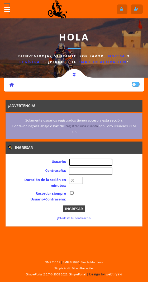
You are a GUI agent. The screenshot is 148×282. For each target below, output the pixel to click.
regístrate (32, 61)
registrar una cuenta (81, 126)
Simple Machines (92, 262)
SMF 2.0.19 (52, 262)
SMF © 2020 (71, 262)
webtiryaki (114, 274)
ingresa (116, 56)
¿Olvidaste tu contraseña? (74, 218)
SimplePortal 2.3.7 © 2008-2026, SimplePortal (55, 274)
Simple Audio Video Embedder (74, 268)
